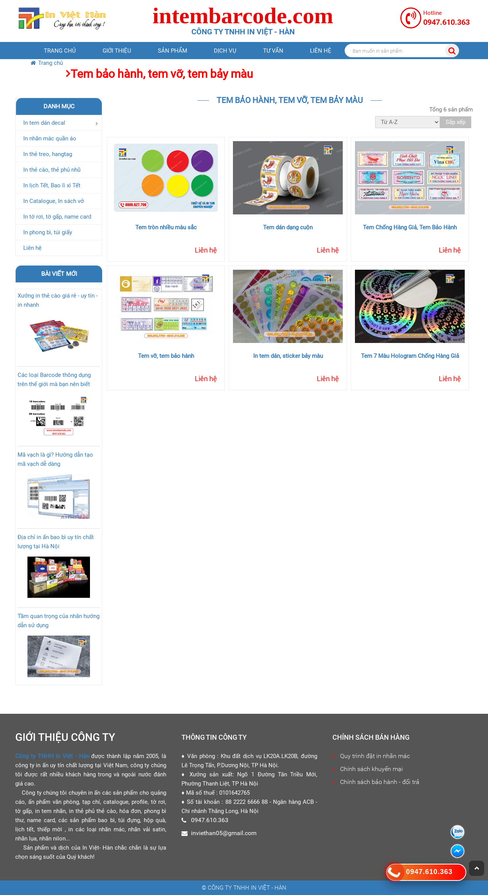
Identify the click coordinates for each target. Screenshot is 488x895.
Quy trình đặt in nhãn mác (375, 756)
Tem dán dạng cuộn (288, 227)
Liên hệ (320, 50)
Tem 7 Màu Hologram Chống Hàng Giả (410, 356)
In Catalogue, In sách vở (53, 201)
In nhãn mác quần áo (49, 138)
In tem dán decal (44, 122)
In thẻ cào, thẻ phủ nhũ (51, 169)
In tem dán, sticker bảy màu (288, 356)
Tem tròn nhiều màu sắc (166, 227)
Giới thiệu (117, 50)
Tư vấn (273, 50)
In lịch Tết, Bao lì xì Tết (51, 185)
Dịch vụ (225, 50)
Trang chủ (60, 50)
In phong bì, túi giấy (47, 232)
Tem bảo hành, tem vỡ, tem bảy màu (162, 73)
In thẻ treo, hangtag (47, 154)
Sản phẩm (172, 50)
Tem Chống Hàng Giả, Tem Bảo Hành (410, 227)
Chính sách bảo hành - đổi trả (379, 782)
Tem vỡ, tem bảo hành (166, 356)
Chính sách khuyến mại (371, 769)
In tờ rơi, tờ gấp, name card (57, 216)
